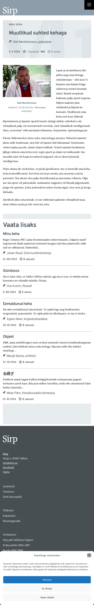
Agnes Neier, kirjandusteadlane (27, 319)
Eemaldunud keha (18, 304)
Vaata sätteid (47, 597)
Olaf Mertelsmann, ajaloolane (32, 42)
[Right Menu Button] (89, 5)
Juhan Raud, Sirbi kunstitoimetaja (29, 253)
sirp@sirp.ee (10, 462)
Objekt (8, 337)
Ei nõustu (47, 588)
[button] (89, 555)
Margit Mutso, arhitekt (21, 356)
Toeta (6, 471)
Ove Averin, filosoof (19, 286)
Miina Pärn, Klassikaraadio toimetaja (31, 393)
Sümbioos (11, 271)
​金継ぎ (8, 374)
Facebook (8, 467)
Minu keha (15, 24)
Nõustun (47, 579)
